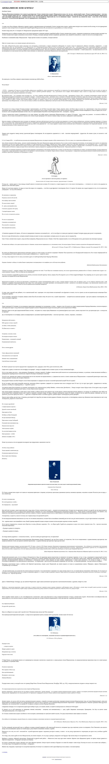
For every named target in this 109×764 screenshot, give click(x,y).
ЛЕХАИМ (44, 757)
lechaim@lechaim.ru (58, 759)
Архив (10, 1)
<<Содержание (4, 1)
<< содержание (4, 752)
